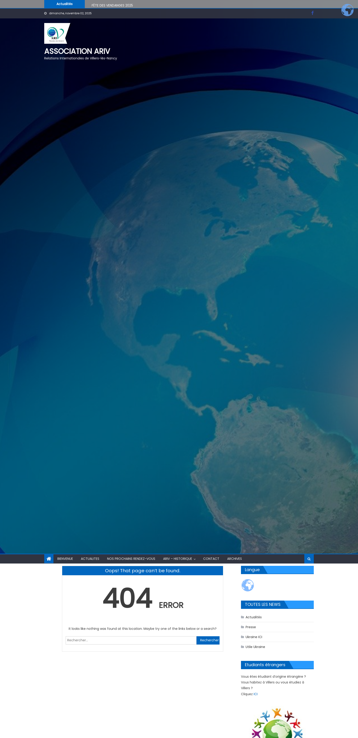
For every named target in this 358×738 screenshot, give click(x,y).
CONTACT (211, 558)
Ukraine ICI (254, 637)
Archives (234, 558)
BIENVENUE (65, 558)
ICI (256, 694)
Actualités (254, 617)
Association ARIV (77, 51)
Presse (251, 627)
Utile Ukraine (255, 647)
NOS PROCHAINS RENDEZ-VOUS (131, 558)
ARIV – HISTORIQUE (177, 558)
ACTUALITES (90, 558)
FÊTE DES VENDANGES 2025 (112, 6)
